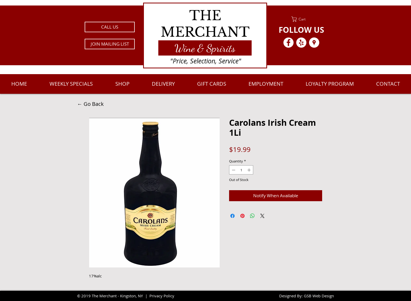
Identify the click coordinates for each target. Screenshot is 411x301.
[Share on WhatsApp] (252, 216)
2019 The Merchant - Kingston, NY (112, 295)
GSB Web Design (319, 295)
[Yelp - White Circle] (301, 42)
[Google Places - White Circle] (314, 42)
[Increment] (249, 170)
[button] (110, 44)
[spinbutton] (241, 170)
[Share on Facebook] (232, 216)
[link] (301, 19)
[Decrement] (233, 170)
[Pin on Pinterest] (242, 216)
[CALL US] (110, 27)
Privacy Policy (161, 295)
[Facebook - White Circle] (288, 42)
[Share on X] (262, 216)
